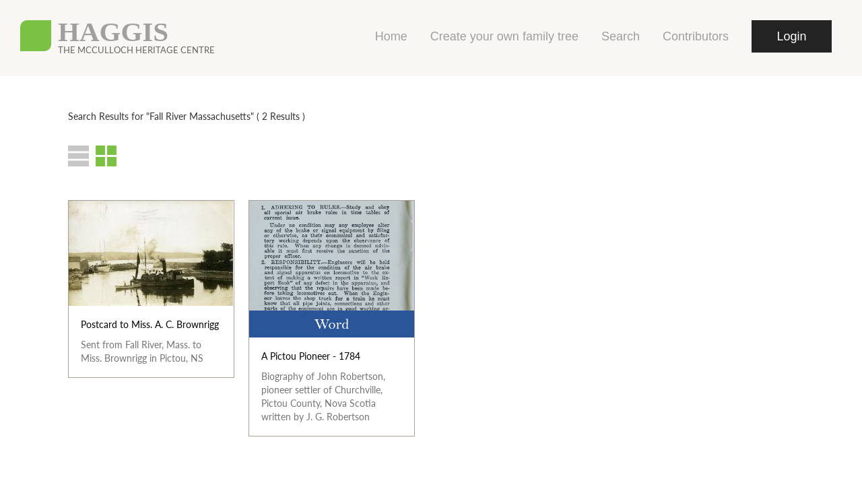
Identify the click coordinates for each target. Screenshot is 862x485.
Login (791, 36)
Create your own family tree (504, 36)
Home (391, 36)
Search (620, 36)
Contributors (696, 36)
